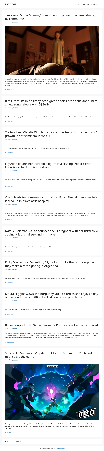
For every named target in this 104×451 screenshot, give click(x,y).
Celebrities (10, 90)
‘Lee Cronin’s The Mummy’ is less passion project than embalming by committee (50, 17)
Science (77, 4)
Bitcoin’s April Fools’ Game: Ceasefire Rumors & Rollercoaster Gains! (51, 325)
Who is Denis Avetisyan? (90, 4)
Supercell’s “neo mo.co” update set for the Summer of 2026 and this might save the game (51, 355)
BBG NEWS (10, 4)
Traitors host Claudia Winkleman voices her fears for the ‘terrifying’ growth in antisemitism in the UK (51, 134)
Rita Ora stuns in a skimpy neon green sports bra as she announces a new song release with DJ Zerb (51, 102)
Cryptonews (10, 342)
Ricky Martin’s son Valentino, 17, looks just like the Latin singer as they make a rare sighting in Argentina (49, 264)
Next (18, 441)
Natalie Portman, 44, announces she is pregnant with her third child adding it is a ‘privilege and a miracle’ (51, 232)
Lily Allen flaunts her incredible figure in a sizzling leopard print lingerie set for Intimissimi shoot (48, 165)
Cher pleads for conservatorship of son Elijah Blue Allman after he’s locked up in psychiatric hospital (51, 199)
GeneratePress (61, 448)
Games (9, 432)
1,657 (13, 441)
